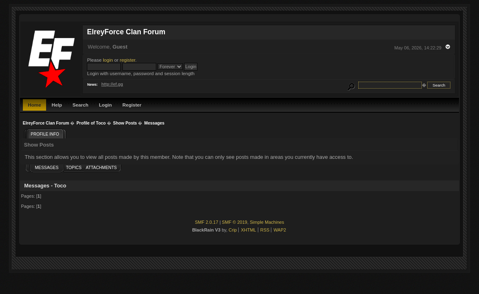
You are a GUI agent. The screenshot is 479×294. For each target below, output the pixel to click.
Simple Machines (267, 222)
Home (34, 104)
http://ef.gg (112, 84)
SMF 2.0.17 (206, 222)
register (127, 59)
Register (131, 104)
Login (105, 104)
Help (57, 104)
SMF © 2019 (234, 222)
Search (81, 104)
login (108, 59)
